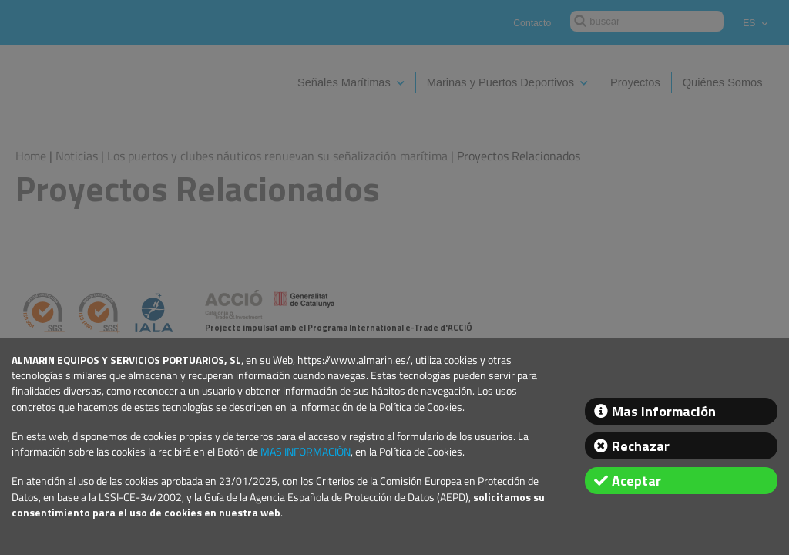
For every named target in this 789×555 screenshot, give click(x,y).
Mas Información (664, 411)
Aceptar (636, 480)
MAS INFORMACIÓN (305, 451)
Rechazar (641, 446)
